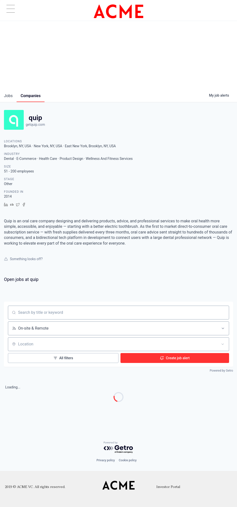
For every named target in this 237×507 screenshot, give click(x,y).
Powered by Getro (221, 370)
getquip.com (35, 125)
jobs (8, 95)
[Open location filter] (222, 344)
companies (31, 95)
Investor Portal (168, 487)
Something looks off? (23, 259)
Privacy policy (105, 460)
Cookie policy (128, 460)
